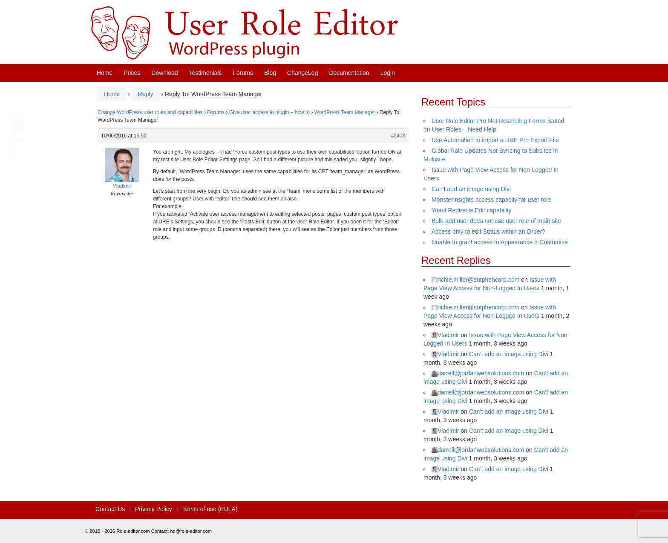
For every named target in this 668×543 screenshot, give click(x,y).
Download (164, 72)
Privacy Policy (153, 509)
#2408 (398, 136)
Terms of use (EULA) (210, 509)
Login (387, 72)
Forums (243, 72)
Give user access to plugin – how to (269, 112)
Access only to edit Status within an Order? (488, 231)
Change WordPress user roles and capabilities (150, 112)
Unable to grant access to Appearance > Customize (499, 242)
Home (104, 72)
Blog (270, 72)
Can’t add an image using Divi (471, 189)
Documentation (349, 72)
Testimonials (205, 72)
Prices (132, 72)
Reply (145, 94)
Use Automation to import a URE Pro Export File (495, 140)
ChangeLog (302, 72)
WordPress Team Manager (344, 112)
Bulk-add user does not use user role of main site (496, 220)
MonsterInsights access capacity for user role (491, 199)
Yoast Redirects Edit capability (472, 210)
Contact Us (110, 509)
